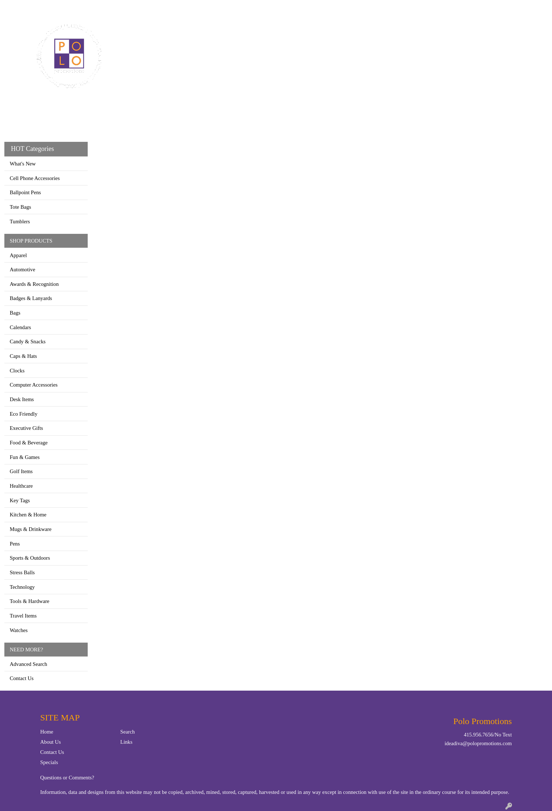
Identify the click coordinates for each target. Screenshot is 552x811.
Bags (267, 32)
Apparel (236, 32)
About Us (50, 742)
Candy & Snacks (28, 341)
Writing (420, 32)
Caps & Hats (23, 356)
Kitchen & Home (28, 515)
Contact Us (39, 8)
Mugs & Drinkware (31, 529)
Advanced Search (28, 664)
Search (456, 8)
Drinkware (302, 32)
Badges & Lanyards (31, 298)
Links (126, 742)
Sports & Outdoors (30, 558)
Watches (19, 630)
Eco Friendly (23, 414)
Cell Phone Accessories (35, 178)
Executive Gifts (26, 428)
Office (339, 32)
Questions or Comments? (67, 777)
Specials (49, 762)
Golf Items (21, 471)
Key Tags (20, 500)
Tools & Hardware (29, 601)
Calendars (20, 327)
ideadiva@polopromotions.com (478, 743)
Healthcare (21, 486)
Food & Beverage (29, 443)
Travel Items (23, 616)
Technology (22, 587)
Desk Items (22, 399)
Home (14, 8)
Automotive (22, 269)
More (451, 32)
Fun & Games (25, 457)
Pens (15, 544)
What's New (23, 164)
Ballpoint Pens (25, 192)
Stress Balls (22, 572)
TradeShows (378, 32)
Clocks (17, 370)
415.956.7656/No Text (488, 735)
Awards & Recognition (34, 284)
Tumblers (20, 221)
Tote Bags (20, 207)
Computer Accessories (33, 385)
